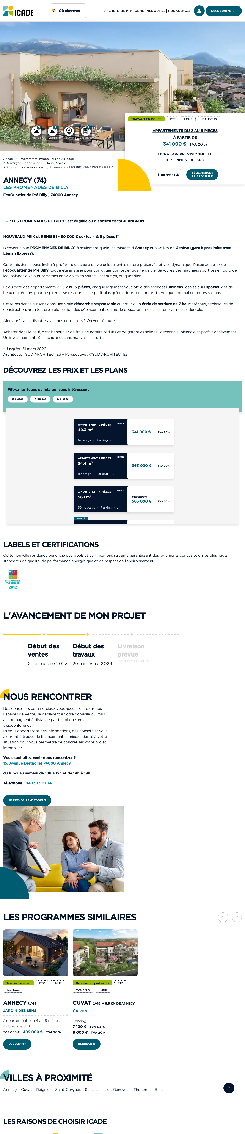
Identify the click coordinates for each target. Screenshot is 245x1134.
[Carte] (69, 134)
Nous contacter (223, 11)
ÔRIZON (80, 1011)
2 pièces (17, 399)
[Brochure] (85, 134)
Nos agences (179, 11)
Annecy (10, 1090)
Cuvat (26, 1090)
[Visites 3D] (53, 134)
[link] (18, 11)
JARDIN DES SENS (19, 1011)
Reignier (43, 1090)
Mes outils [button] (155, 11)
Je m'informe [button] (132, 11)
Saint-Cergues (68, 1090)
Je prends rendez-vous (27, 800)
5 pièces (62, 399)
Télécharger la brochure (202, 174)
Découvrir (17, 1044)
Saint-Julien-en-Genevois (107, 1090)
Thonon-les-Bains (148, 1090)
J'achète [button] (111, 11)
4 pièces (40, 399)
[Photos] (36, 134)
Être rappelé (168, 174)
